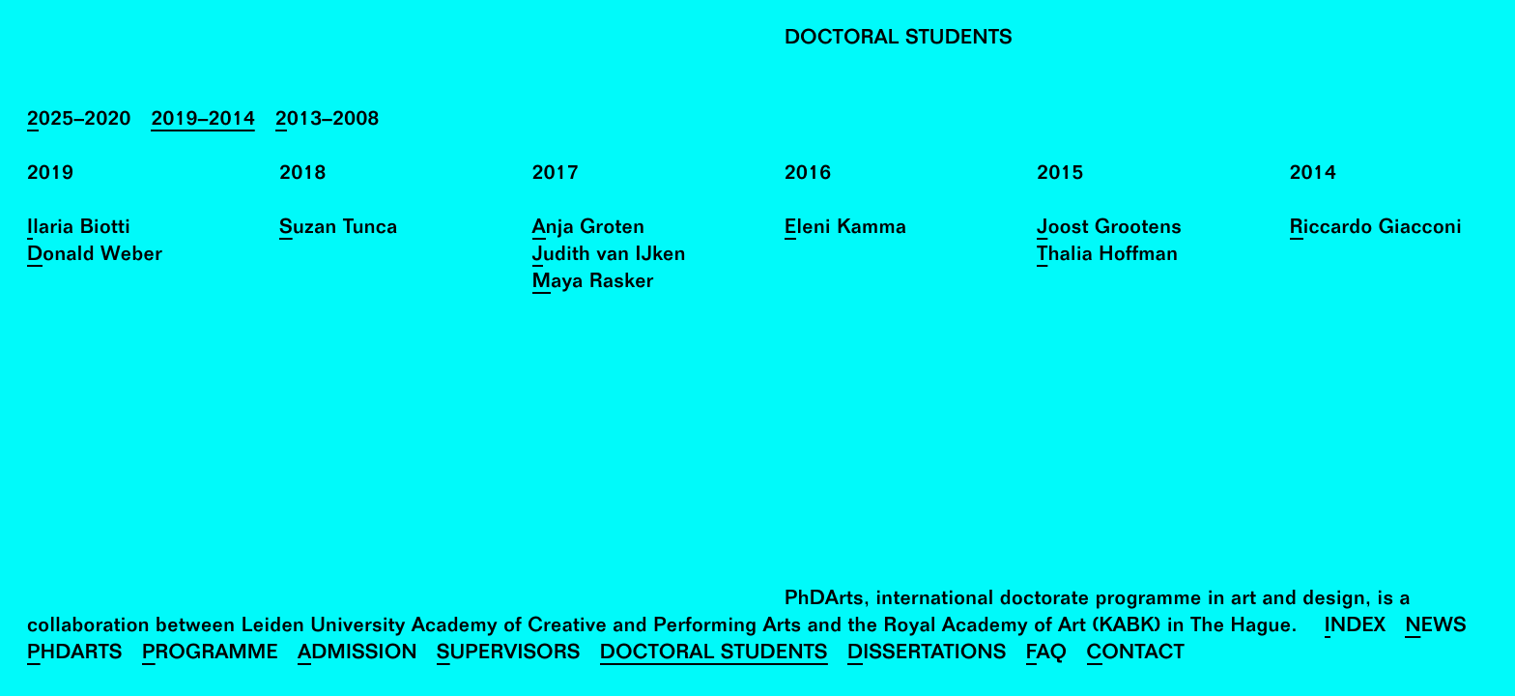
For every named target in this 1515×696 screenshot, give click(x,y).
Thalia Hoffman (1107, 256)
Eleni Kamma (845, 229)
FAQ (1047, 655)
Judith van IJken (609, 256)
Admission (357, 655)
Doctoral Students (714, 655)
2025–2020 (79, 121)
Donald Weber (94, 256)
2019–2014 (203, 121)
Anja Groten (588, 229)
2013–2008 (327, 121)
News (1436, 628)
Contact (1136, 655)
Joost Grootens (1109, 229)
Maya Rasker (593, 284)
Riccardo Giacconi (1376, 229)
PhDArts (75, 655)
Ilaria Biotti (78, 229)
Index (1355, 628)
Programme (210, 655)
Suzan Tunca (338, 229)
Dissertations (927, 655)
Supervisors (509, 655)
